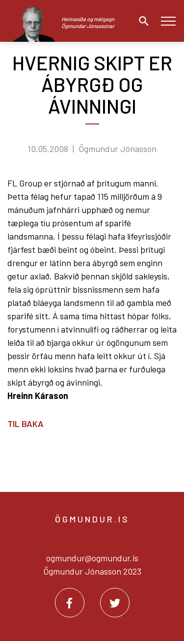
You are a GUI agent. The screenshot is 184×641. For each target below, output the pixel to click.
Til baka (25, 423)
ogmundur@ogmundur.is (92, 557)
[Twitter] (115, 602)
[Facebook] (69, 602)
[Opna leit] (141, 21)
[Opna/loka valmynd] (168, 21)
